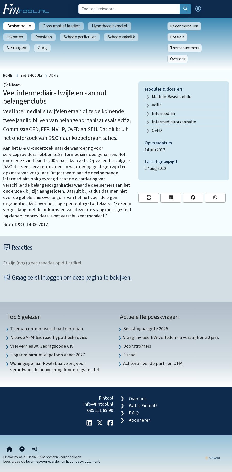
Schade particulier (80, 37)
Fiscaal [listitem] (129, 354)
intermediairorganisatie (174, 122)
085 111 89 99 (100, 410)
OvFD (157, 130)
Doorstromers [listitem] (137, 346)
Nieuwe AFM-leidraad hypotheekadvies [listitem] (48, 337)
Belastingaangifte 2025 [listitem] (145, 328)
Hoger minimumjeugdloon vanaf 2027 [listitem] (47, 354)
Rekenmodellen (184, 26)
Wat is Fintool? (143, 405)
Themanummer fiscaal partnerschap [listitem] (46, 328)
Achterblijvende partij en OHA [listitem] (152, 363)
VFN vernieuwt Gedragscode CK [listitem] (41, 346)
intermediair (163, 113)
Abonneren (140, 420)
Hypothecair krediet (109, 26)
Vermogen (16, 48)
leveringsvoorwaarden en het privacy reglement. (63, 461)
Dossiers (177, 37)
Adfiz (156, 105)
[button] (198, 9)
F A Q (134, 413)
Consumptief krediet (61, 26)
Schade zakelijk (121, 37)
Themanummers (184, 48)
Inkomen (15, 37)
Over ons (177, 59)
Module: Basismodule (171, 97)
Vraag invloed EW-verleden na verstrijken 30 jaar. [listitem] (171, 337)
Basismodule (19, 26)
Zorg (42, 48)
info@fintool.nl (98, 404)
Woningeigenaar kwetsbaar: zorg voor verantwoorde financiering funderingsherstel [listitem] (54, 366)
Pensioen (43, 37)
